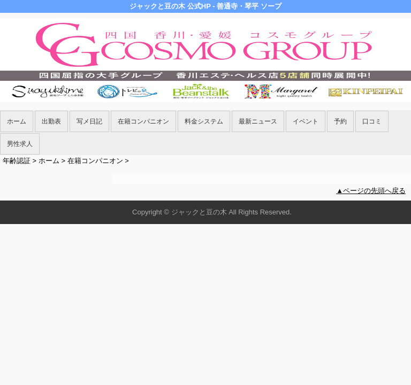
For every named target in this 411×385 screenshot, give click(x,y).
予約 (340, 121)
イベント (305, 121)
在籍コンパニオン (143, 121)
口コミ (372, 121)
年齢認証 (17, 161)
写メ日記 (89, 121)
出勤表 (51, 121)
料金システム (204, 121)
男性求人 (20, 144)
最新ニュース (258, 121)
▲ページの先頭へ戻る (371, 191)
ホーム (16, 121)
